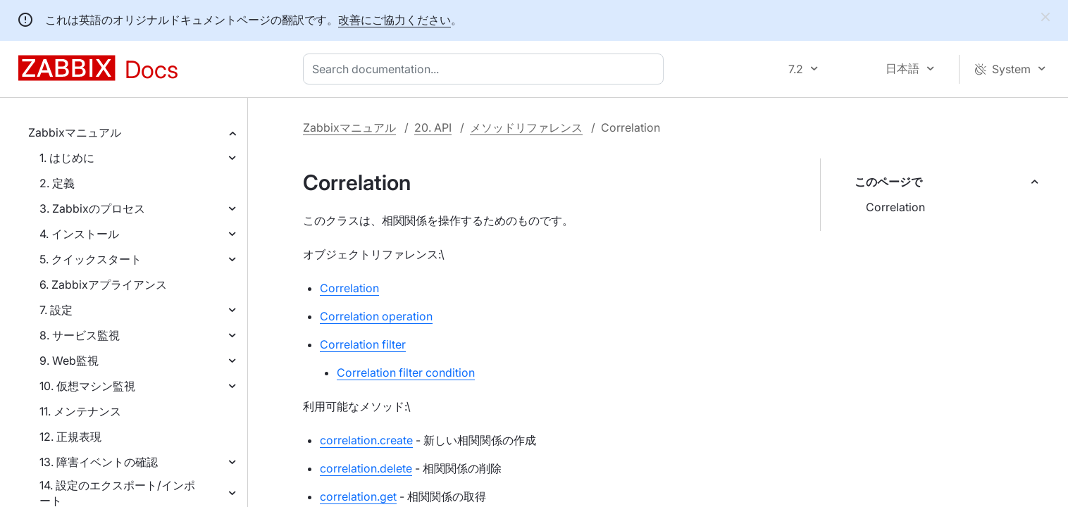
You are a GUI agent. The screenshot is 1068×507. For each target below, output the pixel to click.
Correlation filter (363, 344)
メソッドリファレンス (526, 127)
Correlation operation (376, 316)
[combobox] (486, 69)
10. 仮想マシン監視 (87, 386)
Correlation (895, 207)
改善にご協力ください (394, 20)
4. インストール (79, 234)
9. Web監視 (69, 360)
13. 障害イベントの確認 (98, 462)
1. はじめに (66, 158)
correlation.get (358, 496)
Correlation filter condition (406, 372)
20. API (433, 127)
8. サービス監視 (79, 335)
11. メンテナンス (80, 411)
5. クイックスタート (90, 259)
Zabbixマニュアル (74, 132)
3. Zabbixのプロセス (92, 208)
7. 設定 (56, 310)
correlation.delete (366, 468)
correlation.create (366, 440)
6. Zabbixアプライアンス (103, 284)
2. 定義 (57, 183)
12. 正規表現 (70, 437)
